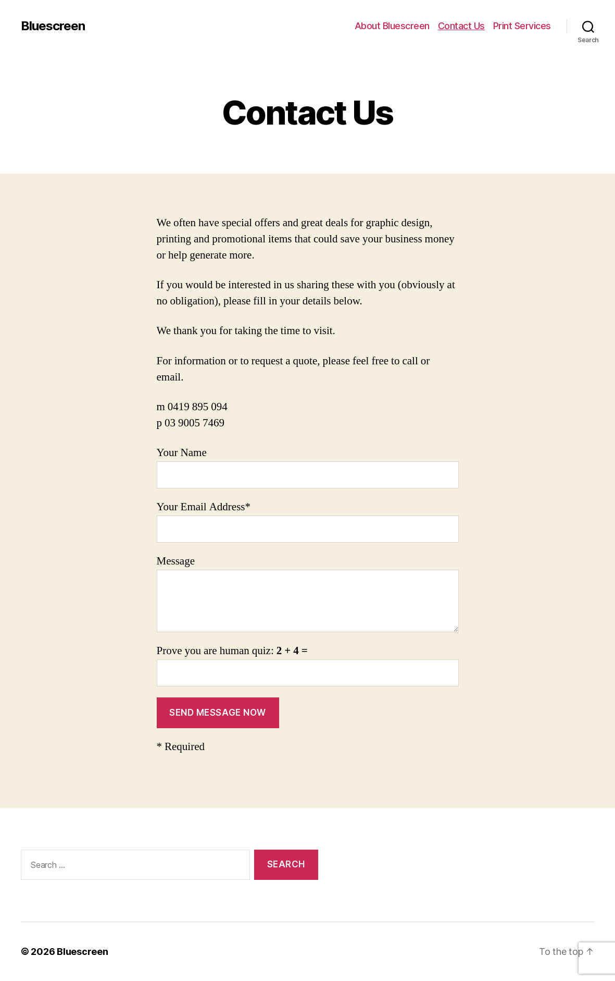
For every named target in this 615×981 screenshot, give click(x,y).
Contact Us (461, 25)
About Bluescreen (392, 25)
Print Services (522, 25)
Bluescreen (53, 26)
